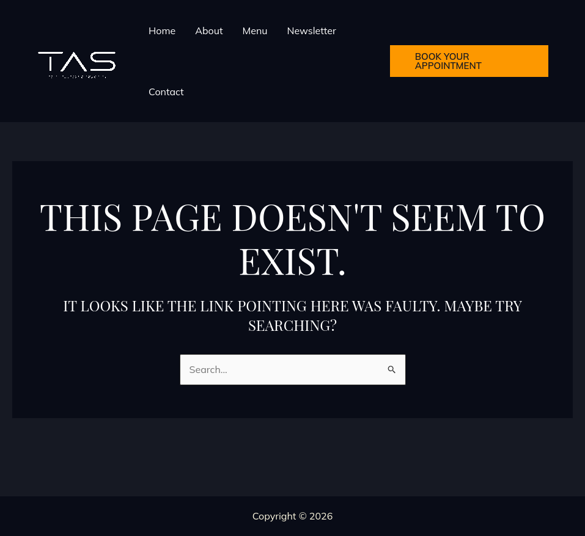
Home (162, 30)
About (209, 30)
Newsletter (311, 30)
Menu (254, 30)
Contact (166, 91)
